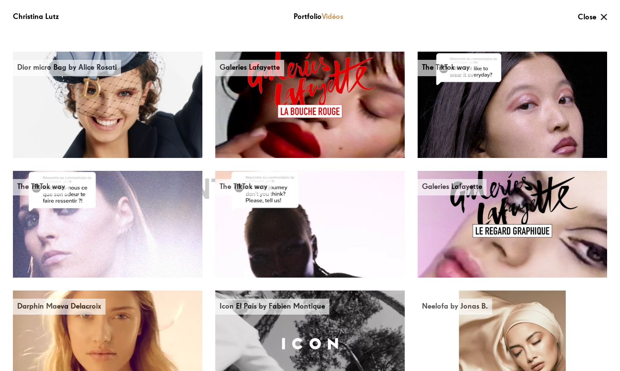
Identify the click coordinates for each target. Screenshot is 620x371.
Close (587, 17)
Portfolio (308, 17)
